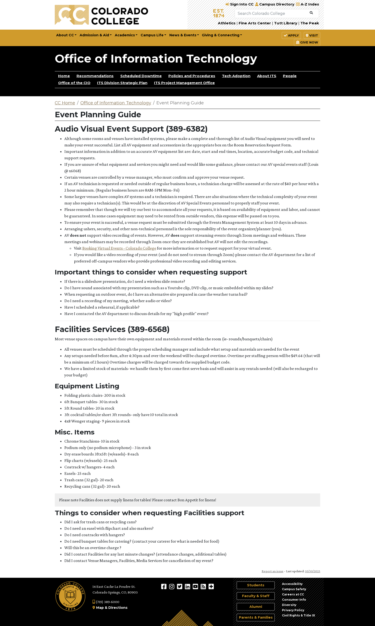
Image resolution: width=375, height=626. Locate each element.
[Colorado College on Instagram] (172, 586)
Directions (117, 607)
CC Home (65, 103)
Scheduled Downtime (141, 76)
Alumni (255, 607)
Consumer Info (294, 599)
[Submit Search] (311, 12)
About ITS (266, 76)
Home (64, 76)
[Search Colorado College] (271, 13)
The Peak (309, 23)
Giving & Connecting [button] (220, 35)
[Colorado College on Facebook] (164, 586)
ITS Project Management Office (184, 82)
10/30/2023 (312, 571)
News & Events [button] (182, 35)
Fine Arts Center (255, 23)
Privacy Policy (293, 610)
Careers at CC (293, 594)
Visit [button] (312, 35)
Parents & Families (256, 617)
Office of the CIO (74, 82)
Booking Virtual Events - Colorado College (119, 248)
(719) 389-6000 (106, 602)
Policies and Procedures (191, 76)
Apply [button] (291, 35)
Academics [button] (125, 35)
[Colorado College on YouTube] (196, 586)
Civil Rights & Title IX (298, 615)
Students (255, 585)
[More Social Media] (211, 586)
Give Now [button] (307, 42)
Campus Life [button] (152, 35)
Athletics (227, 23)
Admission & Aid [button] (94, 35)
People (290, 76)
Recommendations (95, 76)
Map (100, 607)
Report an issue (272, 571)
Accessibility (292, 584)
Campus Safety (294, 589)
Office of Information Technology (156, 58)
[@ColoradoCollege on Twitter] (180, 586)
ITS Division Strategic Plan (122, 82)
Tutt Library (285, 23)
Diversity (289, 605)
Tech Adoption (236, 76)
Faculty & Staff (256, 596)
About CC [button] (65, 35)
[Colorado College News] (204, 586)
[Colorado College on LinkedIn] (188, 586)
